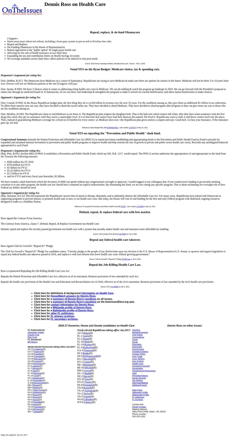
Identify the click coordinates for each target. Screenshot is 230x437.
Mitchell (88, 367)
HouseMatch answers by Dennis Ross (73, 296)
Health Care (137, 363)
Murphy (36, 368)
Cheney (88, 402)
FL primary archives (62, 316)
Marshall (87, 359)
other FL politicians (62, 313)
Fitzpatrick (88, 385)
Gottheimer (38, 392)
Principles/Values (140, 375)
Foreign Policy (138, 354)
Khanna (37, 351)
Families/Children (140, 351)
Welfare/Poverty (139, 385)
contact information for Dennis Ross (72, 304)
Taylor (86, 393)
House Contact (139, 407)
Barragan (38, 359)
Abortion (136, 330)
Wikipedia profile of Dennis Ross (72, 307)
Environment (138, 349)
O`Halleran (38, 349)
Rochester (37, 363)
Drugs (135, 342)
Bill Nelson (32, 342)
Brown (36, 385)
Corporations (138, 337)
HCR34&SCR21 (112, 128)
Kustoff (87, 387)
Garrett (87, 396)
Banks (86, 353)
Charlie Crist (33, 335)
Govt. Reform (138, 359)
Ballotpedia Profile (140, 395)
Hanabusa (37, 378)
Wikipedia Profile (140, 392)
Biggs (86, 333)
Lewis (87, 370)
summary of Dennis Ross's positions (74, 299)
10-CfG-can (126, 259)
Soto (35, 371)
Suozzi (36, 399)
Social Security (139, 378)
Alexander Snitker (36, 332)
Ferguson (88, 350)
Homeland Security (141, 366)
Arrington (90, 390)
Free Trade (137, 356)
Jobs (134, 373)
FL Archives (137, 399)
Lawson (36, 366)
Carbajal (38, 356)
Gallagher (88, 399)
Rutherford (88, 347)
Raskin (36, 387)
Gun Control (137, 361)
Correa (37, 361)
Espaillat (38, 402)
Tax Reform (137, 380)
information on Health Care (97, 293)
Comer (87, 361)
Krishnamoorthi (39, 383)
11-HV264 (140, 206)
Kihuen (36, 397)
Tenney (88, 382)
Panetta (37, 354)
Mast (86, 341)
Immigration (137, 368)
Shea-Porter (38, 390)
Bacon (87, 376)
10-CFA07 (122, 234)
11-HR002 (115, 287)
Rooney (88, 344)
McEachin (37, 409)
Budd (88, 373)
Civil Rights (137, 335)
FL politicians (138, 397)
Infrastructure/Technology (144, 371)
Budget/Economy (140, 332)
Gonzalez (38, 407)
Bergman (87, 364)
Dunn (86, 338)
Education (137, 344)
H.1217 (123, 206)
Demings (38, 373)
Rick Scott (32, 337)
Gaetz (86, 336)
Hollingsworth (90, 356)
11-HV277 (132, 128)
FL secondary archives (64, 319)
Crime (135, 339)
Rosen (36, 395)
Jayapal (37, 411)
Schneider (37, 380)
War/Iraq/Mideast (140, 383)
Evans (35, 404)
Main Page (137, 390)
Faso (87, 379)
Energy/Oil (137, 347)
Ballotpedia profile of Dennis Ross (73, 310)
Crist (36, 375)
